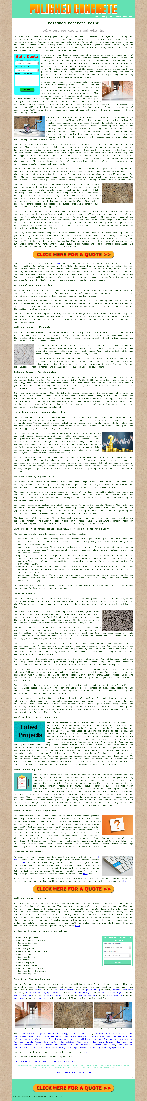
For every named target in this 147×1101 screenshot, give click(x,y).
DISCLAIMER (127, 17)
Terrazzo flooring (23, 599)
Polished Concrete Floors (27, 1042)
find (22, 903)
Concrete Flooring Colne (62, 1062)
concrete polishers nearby (55, 748)
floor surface (56, 104)
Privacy (131, 1081)
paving (38, 990)
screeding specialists (55, 995)
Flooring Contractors (54, 1045)
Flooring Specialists (81, 1034)
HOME (96, 17)
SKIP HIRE (19, 998)
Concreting (94, 1048)
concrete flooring (67, 117)
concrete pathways (111, 993)
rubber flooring (22, 995)
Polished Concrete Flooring (29, 1039)
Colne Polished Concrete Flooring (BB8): (37, 37)
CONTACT (118, 17)
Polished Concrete (56, 1039)
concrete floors (59, 482)
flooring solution (27, 923)
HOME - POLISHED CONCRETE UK (73, 1072)
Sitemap (15, 1081)
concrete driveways (123, 990)
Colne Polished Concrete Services (40, 931)
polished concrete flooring (88, 984)
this (85, 874)
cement (55, 223)
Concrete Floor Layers (33, 1034)
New (36, 1081)
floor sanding (114, 995)
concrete (50, 277)
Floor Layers (36, 1036)
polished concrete (23, 39)
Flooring (63, 1081)
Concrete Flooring (122, 1036)
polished (50, 180)
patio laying (93, 990)
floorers (40, 998)
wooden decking (87, 995)
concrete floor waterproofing (56, 296)
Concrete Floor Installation (110, 1034)
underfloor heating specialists (42, 993)
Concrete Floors (54, 1036)
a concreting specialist (93, 987)
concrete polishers (106, 272)
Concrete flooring (24, 263)
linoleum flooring (63, 990)
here (23, 863)
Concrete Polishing (57, 1034)
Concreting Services (76, 1036)
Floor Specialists (76, 1048)
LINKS (103, 17)
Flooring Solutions (99, 1036)
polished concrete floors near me (62, 751)
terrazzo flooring (56, 628)
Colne (57, 263)
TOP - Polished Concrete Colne (30, 1062)
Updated (42, 1081)
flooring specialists (97, 998)
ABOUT (110, 17)
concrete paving (80, 993)
